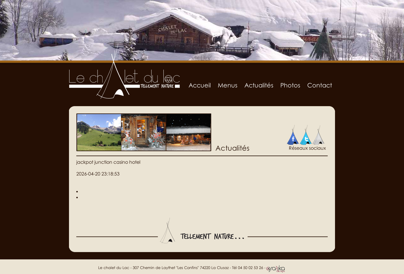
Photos (290, 85)
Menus (227, 85)
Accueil (200, 85)
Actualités (258, 85)
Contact (319, 85)
